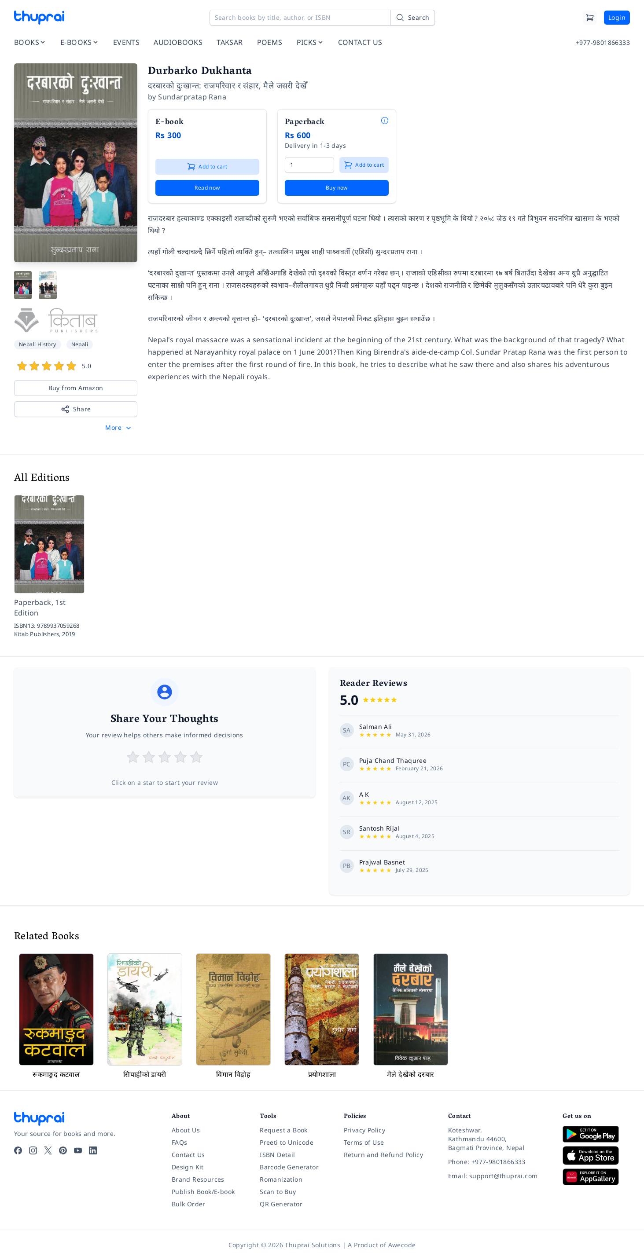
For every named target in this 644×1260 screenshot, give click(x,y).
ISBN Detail (277, 1154)
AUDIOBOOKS (178, 42)
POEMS (270, 42)
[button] (119, 428)
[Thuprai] (39, 18)
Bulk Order (189, 1204)
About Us (186, 1130)
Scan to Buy (278, 1191)
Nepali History (37, 344)
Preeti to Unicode (286, 1142)
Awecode (402, 1245)
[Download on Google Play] (596, 1134)
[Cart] (590, 18)
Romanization (281, 1179)
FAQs (180, 1142)
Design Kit (188, 1167)
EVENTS (126, 42)
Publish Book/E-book (203, 1191)
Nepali (79, 344)
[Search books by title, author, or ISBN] (322, 18)
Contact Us (188, 1154)
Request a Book (284, 1130)
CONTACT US (360, 42)
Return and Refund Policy (383, 1154)
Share (76, 409)
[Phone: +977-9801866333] (498, 1161)
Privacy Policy (365, 1130)
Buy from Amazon (75, 388)
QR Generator (281, 1204)
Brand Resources (198, 1179)
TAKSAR (230, 42)
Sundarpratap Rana (192, 97)
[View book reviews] (75, 367)
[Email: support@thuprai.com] (498, 1176)
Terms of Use (364, 1142)
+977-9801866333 (603, 42)
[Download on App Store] (596, 1155)
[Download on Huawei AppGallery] (596, 1176)
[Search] (412, 18)
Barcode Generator (289, 1167)
